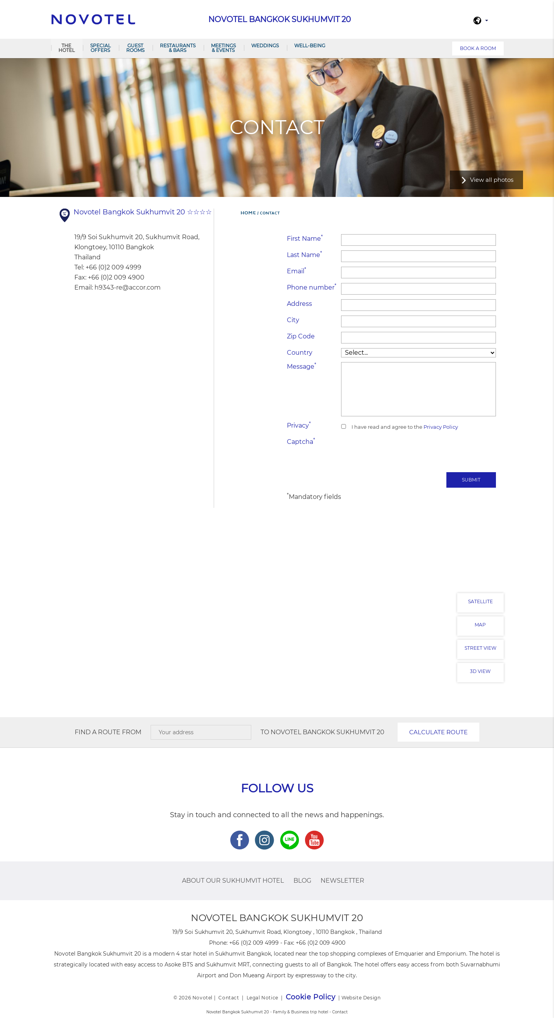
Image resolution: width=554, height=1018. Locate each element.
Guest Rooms (135, 48)
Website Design (361, 998)
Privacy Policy (440, 427)
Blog (302, 880)
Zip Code (301, 336)
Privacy (299, 425)
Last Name (304, 254)
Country (299, 352)
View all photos (491, 179)
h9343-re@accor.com (127, 287)
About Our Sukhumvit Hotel (233, 880)
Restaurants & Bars (178, 48)
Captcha (301, 441)
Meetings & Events (223, 48)
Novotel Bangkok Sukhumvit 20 (327, 732)
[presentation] (437, 452)
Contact (228, 998)
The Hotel (66, 48)
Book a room (478, 48)
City (293, 320)
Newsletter (342, 880)
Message (301, 366)
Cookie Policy (311, 997)
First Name (305, 238)
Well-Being (309, 45)
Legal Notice (262, 998)
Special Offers (100, 48)
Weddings (265, 45)
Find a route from (108, 732)
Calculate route (438, 732)
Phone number (311, 287)
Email (296, 271)
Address (299, 303)
